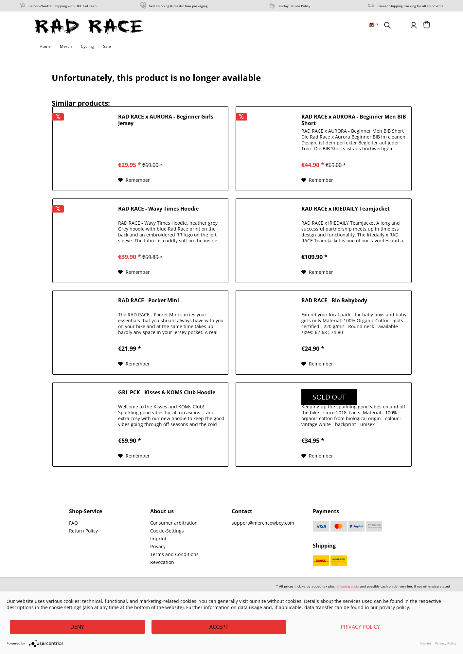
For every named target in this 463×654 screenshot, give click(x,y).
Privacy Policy (360, 626)
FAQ (73, 523)
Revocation (162, 562)
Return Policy (83, 531)
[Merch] (65, 46)
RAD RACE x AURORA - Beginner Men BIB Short (353, 119)
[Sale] (107, 46)
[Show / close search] (387, 25)
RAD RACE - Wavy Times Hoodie (158, 208)
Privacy (158, 546)
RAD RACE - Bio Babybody (334, 300)
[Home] (45, 46)
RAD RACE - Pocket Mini (148, 300)
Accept (218, 626)
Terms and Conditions (174, 554)
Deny (77, 626)
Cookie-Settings (167, 531)
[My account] (413, 25)
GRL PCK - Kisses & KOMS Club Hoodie (166, 392)
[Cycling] (87, 46)
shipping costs (348, 586)
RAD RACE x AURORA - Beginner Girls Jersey (165, 119)
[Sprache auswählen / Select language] (374, 24)
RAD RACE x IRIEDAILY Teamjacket (345, 208)
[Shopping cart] (426, 25)
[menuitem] (374, 24)
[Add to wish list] (134, 180)
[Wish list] (400, 25)
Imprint (158, 538)
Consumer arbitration (174, 523)
